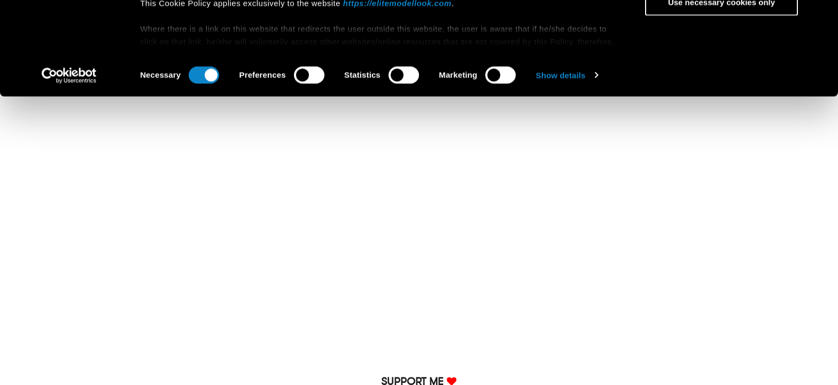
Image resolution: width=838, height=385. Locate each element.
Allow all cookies (721, 26)
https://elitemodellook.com (397, 90)
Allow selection (721, 58)
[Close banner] (821, 16)
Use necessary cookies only (721, 89)
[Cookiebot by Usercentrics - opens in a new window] (69, 163)
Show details (561, 162)
